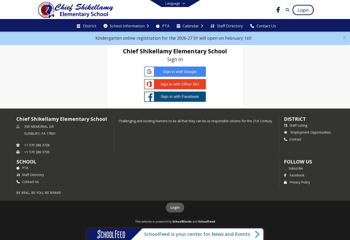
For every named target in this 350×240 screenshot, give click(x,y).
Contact (292, 139)
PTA (22, 168)
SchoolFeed (206, 221)
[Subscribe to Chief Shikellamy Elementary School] (293, 168)
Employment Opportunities (307, 132)
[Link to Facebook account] (278, 10)
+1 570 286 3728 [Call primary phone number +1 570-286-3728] (37, 145)
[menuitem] (86, 25)
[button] (344, 37)
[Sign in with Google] (175, 72)
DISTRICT (295, 119)
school (26, 161)
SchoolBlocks (182, 221)
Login (175, 207)
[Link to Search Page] (286, 10)
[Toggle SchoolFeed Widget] (257, 234)
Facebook (294, 175)
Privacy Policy (297, 182)
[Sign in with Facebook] (175, 96)
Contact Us (28, 181)
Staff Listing (295, 125)
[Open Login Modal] (303, 10)
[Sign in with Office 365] (175, 84)
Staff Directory (30, 175)
